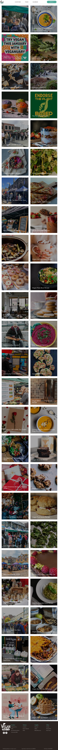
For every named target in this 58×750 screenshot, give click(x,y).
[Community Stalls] (15, 732)
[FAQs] (14, 729)
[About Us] (38, 727)
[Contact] (49, 727)
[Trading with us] (14, 727)
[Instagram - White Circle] (6, 733)
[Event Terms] (49, 730)
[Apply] (52, 2)
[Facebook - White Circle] (4, 733)
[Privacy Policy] (49, 729)
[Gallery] (38, 729)
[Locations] (26, 727)
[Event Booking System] (15, 730)
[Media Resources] (38, 730)
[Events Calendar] (26, 729)
